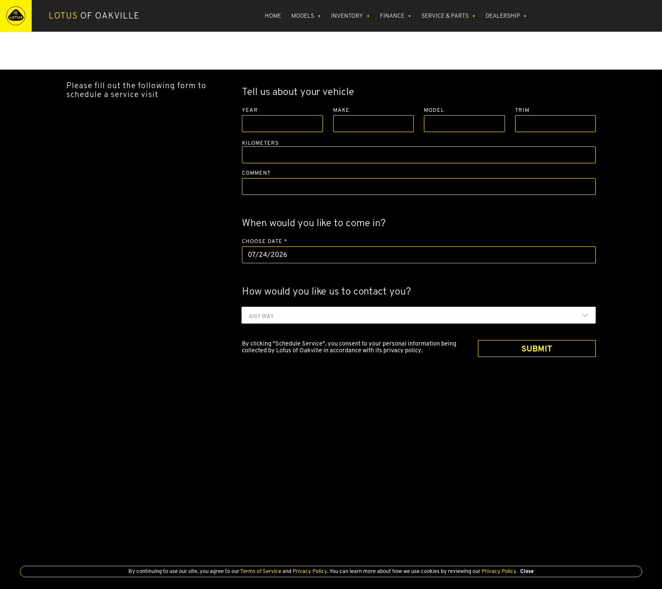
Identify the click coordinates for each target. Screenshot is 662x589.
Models (302, 15)
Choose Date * (265, 241)
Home (273, 15)
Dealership (503, 15)
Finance (392, 15)
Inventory (347, 15)
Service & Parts (445, 15)
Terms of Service (260, 571)
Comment (256, 173)
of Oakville (94, 16)
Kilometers (260, 142)
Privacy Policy (309, 571)
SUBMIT (536, 348)
